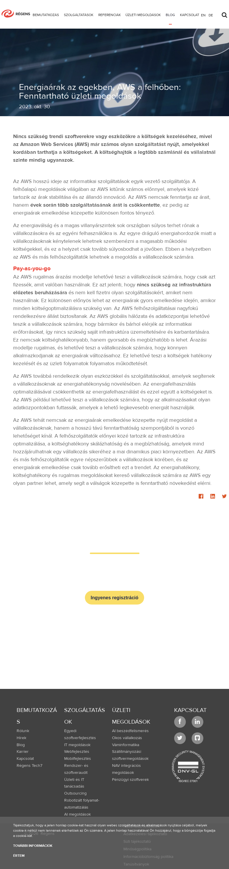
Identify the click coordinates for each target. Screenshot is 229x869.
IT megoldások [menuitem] (77, 745)
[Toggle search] (224, 13)
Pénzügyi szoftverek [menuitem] (130, 779)
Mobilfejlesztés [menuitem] (77, 758)
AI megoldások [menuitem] (77, 814)
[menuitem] (45, 16)
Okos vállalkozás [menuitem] (127, 738)
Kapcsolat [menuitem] (25, 758)
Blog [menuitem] (21, 745)
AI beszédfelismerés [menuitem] (130, 731)
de (211, 15)
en (203, 15)
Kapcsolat (190, 710)
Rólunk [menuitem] (23, 731)
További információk (33, 845)
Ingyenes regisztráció (115, 597)
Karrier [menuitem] (23, 751)
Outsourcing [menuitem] (75, 793)
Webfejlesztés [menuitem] (76, 751)
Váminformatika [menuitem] (125, 745)
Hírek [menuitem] (21, 738)
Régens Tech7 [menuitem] (29, 765)
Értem (19, 855)
